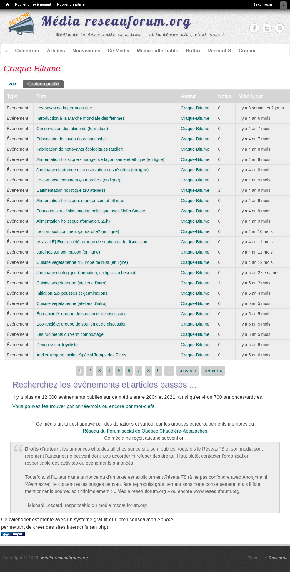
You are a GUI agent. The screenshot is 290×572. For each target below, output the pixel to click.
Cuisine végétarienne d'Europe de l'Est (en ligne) (82, 262)
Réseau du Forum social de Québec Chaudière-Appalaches (145, 430)
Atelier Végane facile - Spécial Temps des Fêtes (81, 355)
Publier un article (71, 4)
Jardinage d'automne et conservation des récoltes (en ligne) (92, 169)
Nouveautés (86, 51)
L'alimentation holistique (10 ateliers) (70, 190)
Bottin (193, 51)
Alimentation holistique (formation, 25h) (73, 221)
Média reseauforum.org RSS (279, 28)
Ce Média (118, 51)
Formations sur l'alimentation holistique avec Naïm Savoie (90, 211)
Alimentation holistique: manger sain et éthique (80, 200)
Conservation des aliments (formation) (72, 128)
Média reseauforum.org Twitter (267, 28)
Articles (56, 51)
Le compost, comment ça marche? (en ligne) (78, 180)
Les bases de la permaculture (64, 108)
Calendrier (27, 51)
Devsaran (278, 558)
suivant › (187, 370)
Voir (12, 83)
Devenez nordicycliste (57, 344)
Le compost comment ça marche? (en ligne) (77, 231)
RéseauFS (219, 51)
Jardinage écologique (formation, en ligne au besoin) (85, 272)
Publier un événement (33, 4)
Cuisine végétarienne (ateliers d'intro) (71, 283)
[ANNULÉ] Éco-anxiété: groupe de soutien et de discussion (91, 241)
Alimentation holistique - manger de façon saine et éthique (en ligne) (100, 159)
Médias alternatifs (158, 51)
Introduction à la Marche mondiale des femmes (80, 118)
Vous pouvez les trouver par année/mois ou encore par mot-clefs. (84, 406)
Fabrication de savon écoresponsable (71, 138)
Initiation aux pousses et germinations (71, 293)
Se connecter (262, 4)
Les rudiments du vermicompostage (70, 334)
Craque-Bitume (195, 108)
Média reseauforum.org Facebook (254, 28)
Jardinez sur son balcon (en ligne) (68, 252)
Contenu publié (45, 83)
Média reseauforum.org (64, 558)
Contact (248, 51)
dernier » (213, 370)
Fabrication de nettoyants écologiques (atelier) (79, 149)
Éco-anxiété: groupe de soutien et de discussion (81, 313)
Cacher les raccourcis (283, 5)
